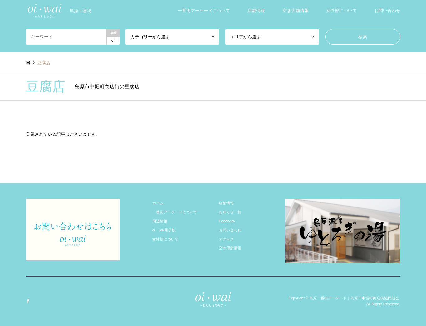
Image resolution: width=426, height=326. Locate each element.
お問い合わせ (387, 10)
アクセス (226, 239)
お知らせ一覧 (230, 212)
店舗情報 (256, 10)
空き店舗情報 (295, 10)
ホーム (158, 203)
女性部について (341, 10)
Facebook (227, 221)
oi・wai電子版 (164, 230)
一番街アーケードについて (204, 10)
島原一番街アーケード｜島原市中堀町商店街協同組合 (354, 298)
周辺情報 (159, 221)
